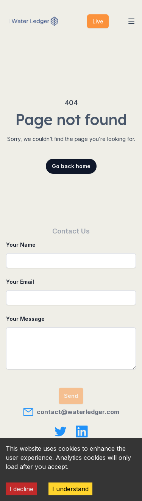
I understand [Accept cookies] (70, 489)
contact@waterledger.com (71, 412)
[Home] (38, 21)
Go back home (71, 166)
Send (71, 396)
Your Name (21, 244)
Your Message (25, 318)
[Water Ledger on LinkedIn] (82, 431)
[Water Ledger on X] (61, 431)
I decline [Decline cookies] (21, 489)
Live (97, 21)
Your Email (20, 281)
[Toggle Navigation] (131, 21)
